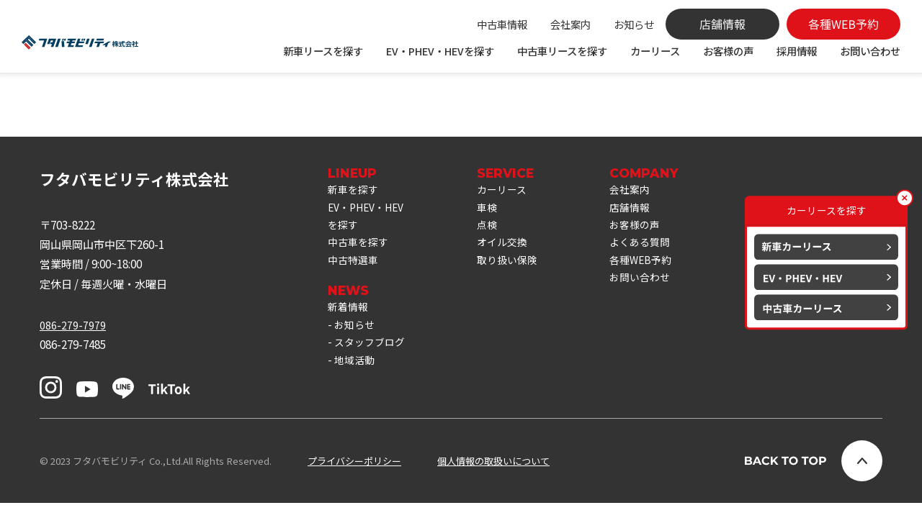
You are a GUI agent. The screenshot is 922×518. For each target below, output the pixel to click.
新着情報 (349, 332)
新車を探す (355, 204)
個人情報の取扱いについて (493, 476)
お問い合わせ (870, 50)
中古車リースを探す (562, 50)
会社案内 (570, 24)
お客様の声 (728, 50)
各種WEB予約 (655, 283)
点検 (495, 244)
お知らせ (634, 24)
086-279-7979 (73, 339)
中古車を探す (360, 264)
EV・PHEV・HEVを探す (440, 50)
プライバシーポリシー (354, 476)
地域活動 (355, 391)
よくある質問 (654, 264)
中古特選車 (355, 283)
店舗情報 (643, 224)
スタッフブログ (372, 372)
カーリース (655, 50)
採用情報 (796, 50)
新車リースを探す (323, 50)
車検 (495, 224)
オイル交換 (512, 264)
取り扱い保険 (517, 283)
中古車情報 (502, 24)
